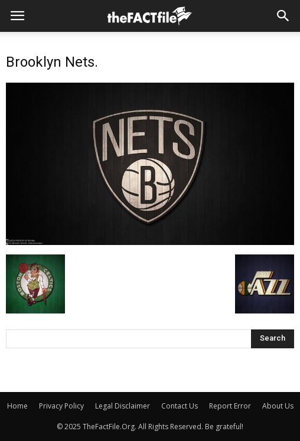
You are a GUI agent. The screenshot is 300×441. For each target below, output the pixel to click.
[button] (283, 16)
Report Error (230, 406)
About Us (278, 406)
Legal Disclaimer (122, 406)
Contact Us (179, 406)
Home (17, 406)
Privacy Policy (61, 406)
